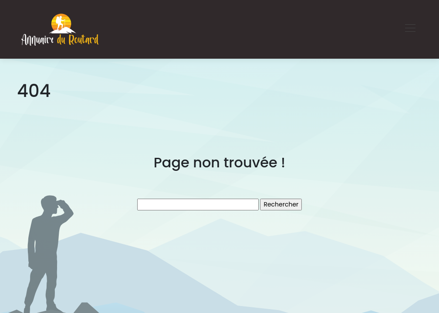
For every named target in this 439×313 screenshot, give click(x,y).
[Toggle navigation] (410, 29)
